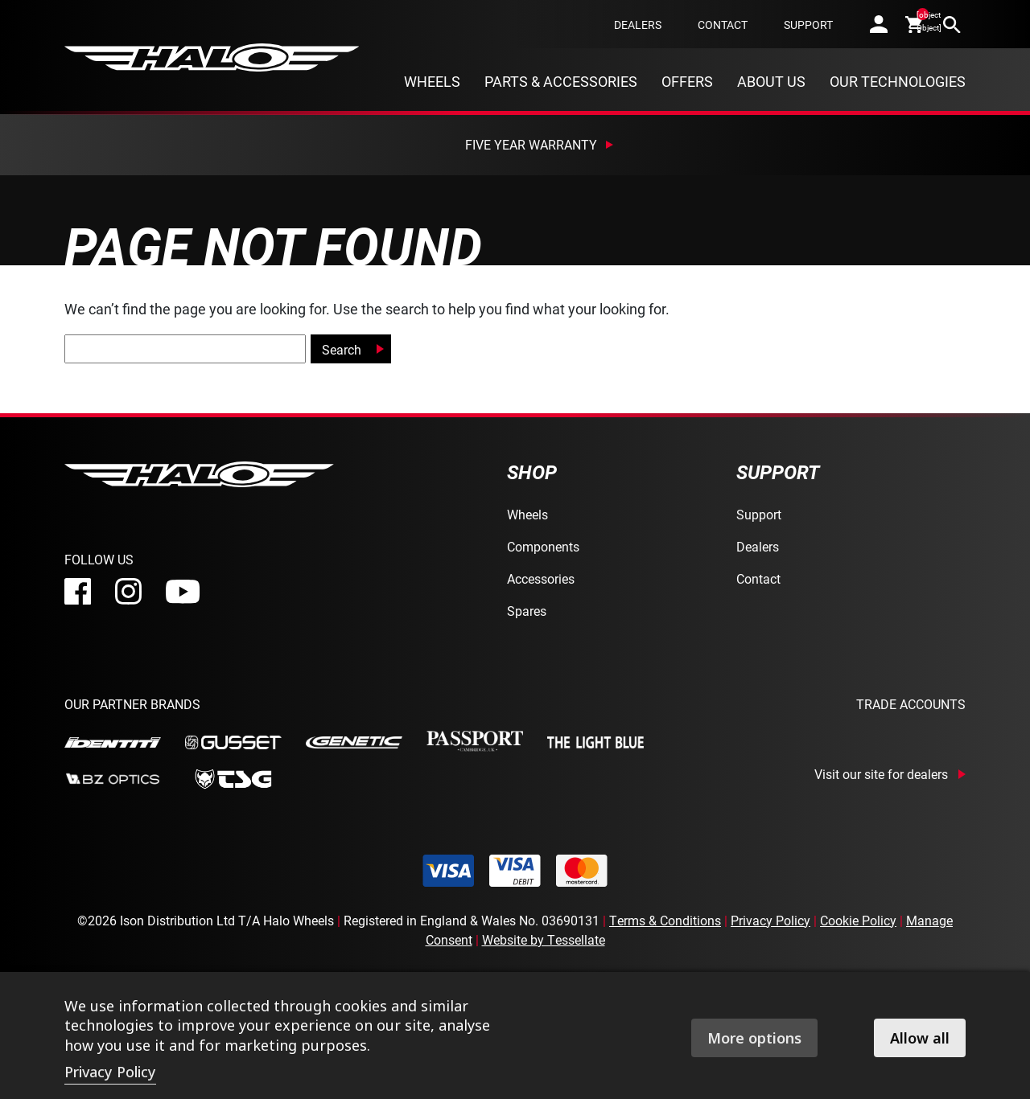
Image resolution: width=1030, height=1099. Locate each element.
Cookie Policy (858, 920)
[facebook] (77, 591)
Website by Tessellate (543, 939)
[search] (952, 24)
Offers (687, 81)
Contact (723, 24)
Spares (526, 610)
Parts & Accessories (560, 81)
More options (754, 1038)
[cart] (915, 24)
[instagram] (128, 591)
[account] (878, 24)
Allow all (920, 1038)
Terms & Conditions (665, 920)
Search (341, 349)
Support (808, 24)
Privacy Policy (770, 920)
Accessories (541, 578)
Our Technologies (898, 81)
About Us (771, 81)
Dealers (637, 24)
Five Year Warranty (531, 144)
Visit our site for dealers (881, 774)
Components (543, 546)
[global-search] (185, 348)
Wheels (432, 81)
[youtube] (183, 592)
